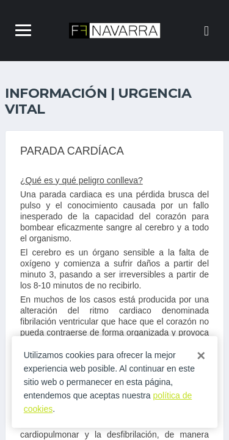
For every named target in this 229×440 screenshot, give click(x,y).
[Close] (201, 355)
